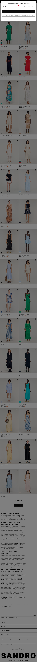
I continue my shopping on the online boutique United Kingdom (18, 15)
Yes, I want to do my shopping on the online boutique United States (18, 11)
